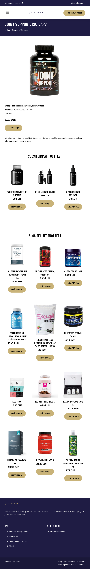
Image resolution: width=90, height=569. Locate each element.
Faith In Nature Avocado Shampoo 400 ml (73, 463)
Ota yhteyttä (69, 561)
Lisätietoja (13, 128)
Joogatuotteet (74, 13)
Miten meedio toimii (17, 541)
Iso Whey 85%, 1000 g (45, 401)
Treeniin (19, 106)
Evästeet (80, 561)
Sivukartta (79, 564)
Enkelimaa (13, 536)
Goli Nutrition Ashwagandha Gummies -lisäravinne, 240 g (16, 336)
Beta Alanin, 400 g (45, 460)
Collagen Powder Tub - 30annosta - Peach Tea (16, 274)
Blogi (11, 546)
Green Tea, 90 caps (73, 271)
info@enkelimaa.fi (77, 3)
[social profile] (22, 3)
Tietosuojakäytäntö (65, 564)
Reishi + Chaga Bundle (45, 191)
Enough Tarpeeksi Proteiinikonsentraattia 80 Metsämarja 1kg (45, 343)
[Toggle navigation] (8, 12)
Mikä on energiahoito (18, 531)
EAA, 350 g (16, 401)
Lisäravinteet (38, 106)
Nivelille (27, 106)
